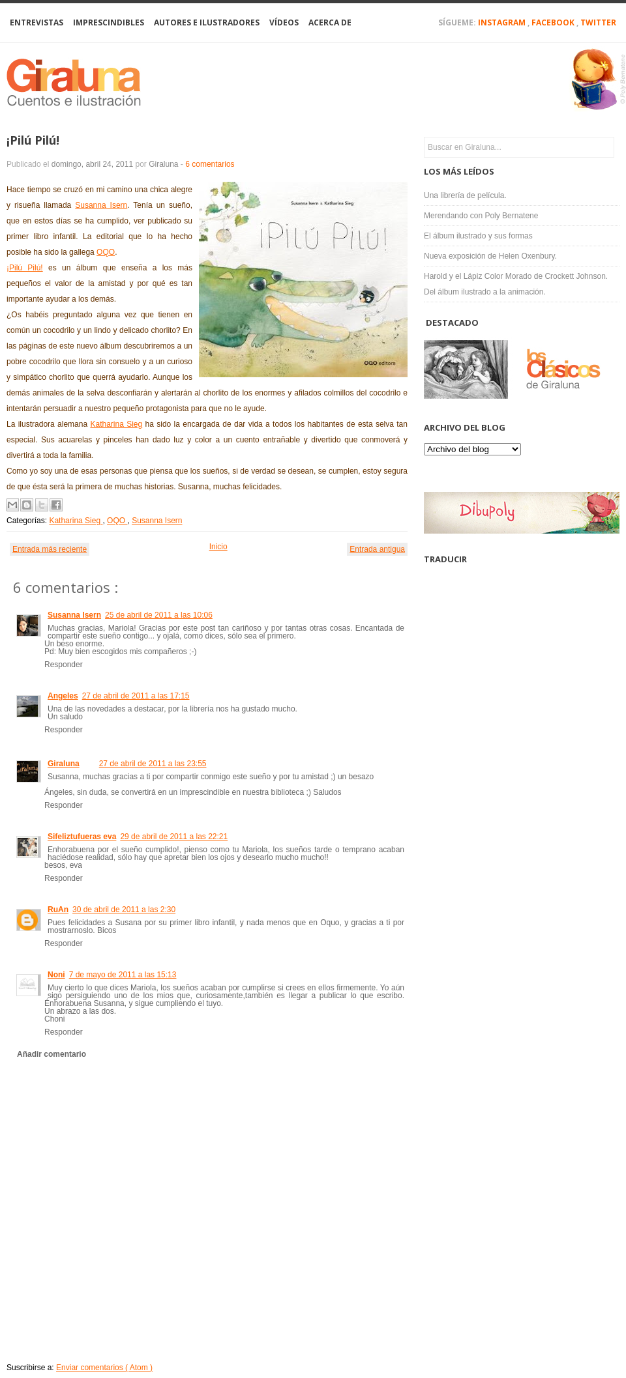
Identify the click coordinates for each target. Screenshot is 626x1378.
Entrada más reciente (49, 549)
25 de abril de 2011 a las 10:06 (159, 615)
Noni (56, 974)
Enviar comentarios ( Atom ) (104, 1367)
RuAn (58, 909)
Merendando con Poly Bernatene (481, 215)
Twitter (598, 22)
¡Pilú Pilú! (33, 140)
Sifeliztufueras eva (82, 836)
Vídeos (284, 22)
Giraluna (64, 763)
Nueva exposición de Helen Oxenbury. (490, 256)
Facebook (553, 22)
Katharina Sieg (116, 424)
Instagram (503, 22)
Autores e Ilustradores (207, 22)
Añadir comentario (51, 1054)
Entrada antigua (377, 549)
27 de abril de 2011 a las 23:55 (153, 763)
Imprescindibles (108, 22)
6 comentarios (209, 164)
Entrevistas (36, 22)
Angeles (63, 695)
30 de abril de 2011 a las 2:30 (123, 909)
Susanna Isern (101, 205)
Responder (63, 664)
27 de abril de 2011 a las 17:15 (136, 695)
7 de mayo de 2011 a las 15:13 (123, 974)
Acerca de (329, 22)
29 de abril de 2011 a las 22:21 (174, 836)
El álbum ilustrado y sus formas (478, 235)
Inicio (218, 546)
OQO (106, 252)
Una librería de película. (465, 195)
